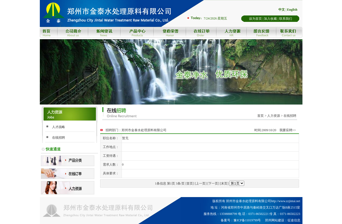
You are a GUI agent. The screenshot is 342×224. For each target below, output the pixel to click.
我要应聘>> (287, 130)
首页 (260, 116)
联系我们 (285, 19)
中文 (281, 9)
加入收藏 (270, 19)
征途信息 (293, 220)
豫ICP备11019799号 (247, 220)
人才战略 (58, 127)
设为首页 (255, 19)
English (292, 9)
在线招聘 (58, 137)
